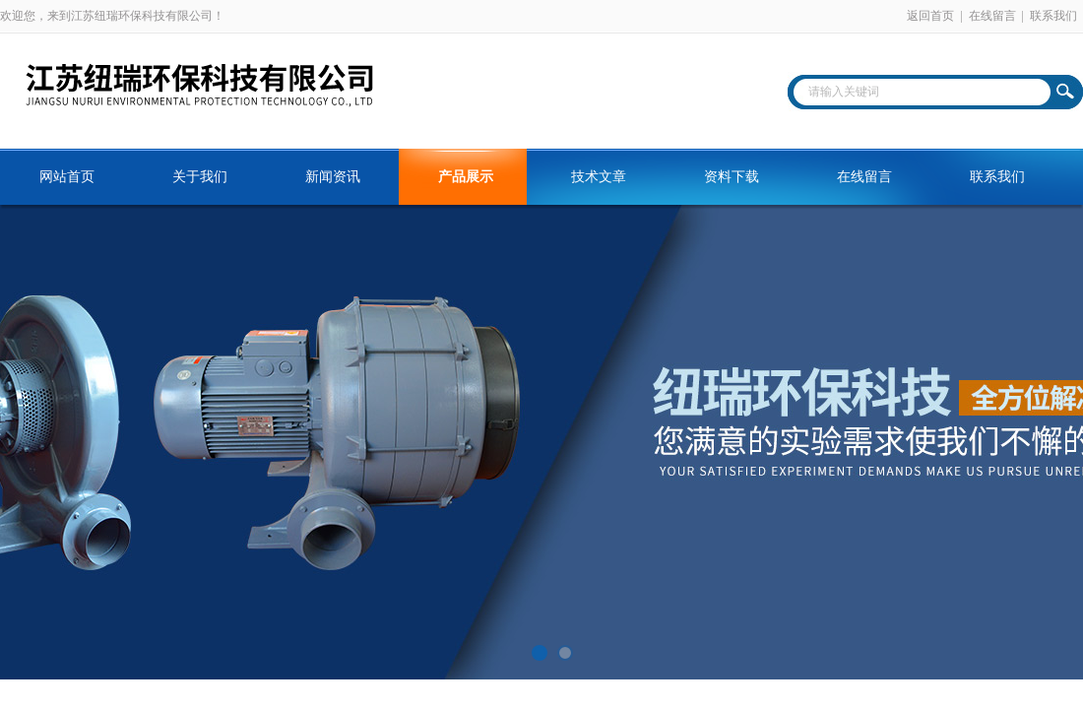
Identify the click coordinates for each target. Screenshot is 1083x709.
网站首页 (67, 176)
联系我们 (1053, 16)
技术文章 (598, 176)
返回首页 (930, 16)
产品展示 (465, 176)
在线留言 (992, 16)
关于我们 (199, 176)
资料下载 (731, 176)
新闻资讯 (332, 176)
